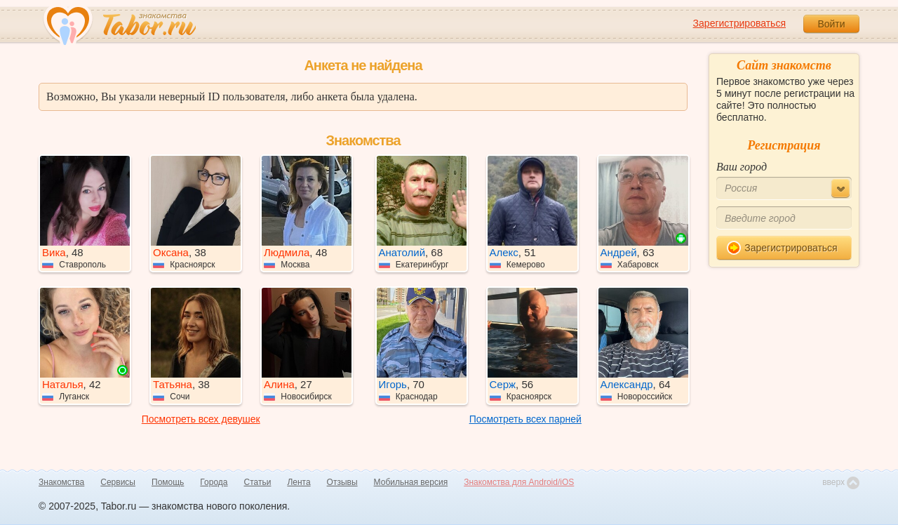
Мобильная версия (411, 482)
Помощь (168, 482)
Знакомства (61, 482)
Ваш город (741, 167)
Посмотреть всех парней (525, 419)
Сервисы (117, 482)
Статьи (258, 482)
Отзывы (342, 482)
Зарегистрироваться (739, 23)
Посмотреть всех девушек (201, 419)
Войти (831, 23)
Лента (298, 482)
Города (213, 482)
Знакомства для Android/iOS (519, 482)
